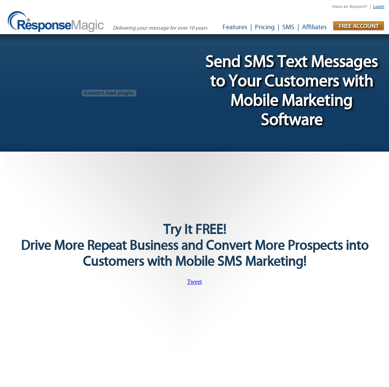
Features (235, 27)
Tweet (194, 281)
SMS (288, 27)
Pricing (265, 27)
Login (378, 6)
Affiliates (314, 27)
